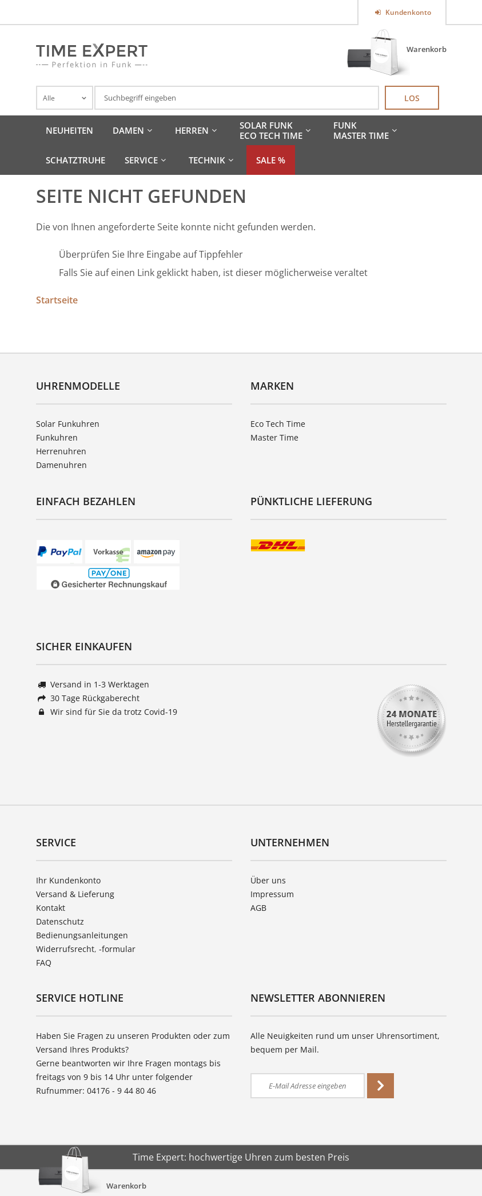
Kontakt (50, 907)
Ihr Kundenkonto (68, 880)
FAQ (43, 962)
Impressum (272, 894)
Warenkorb (427, 49)
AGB (258, 907)
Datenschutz (60, 921)
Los (412, 98)
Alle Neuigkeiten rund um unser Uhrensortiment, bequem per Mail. (345, 1042)
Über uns (268, 880)
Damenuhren (61, 464)
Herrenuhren (61, 451)
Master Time (274, 437)
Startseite (57, 300)
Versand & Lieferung (75, 894)
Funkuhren (57, 437)
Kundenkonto (407, 12)
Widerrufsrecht (65, 948)
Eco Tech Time (277, 423)
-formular (117, 948)
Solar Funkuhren (67, 423)
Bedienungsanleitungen (82, 935)
